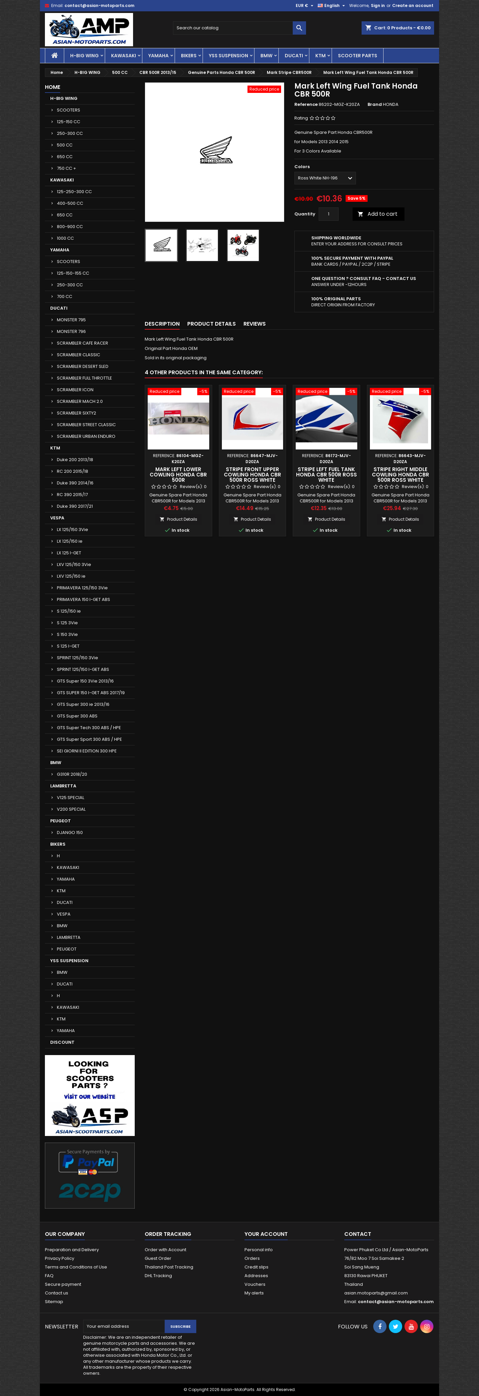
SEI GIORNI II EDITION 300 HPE (87, 751)
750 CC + (66, 168)
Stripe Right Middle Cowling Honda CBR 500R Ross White (400, 474)
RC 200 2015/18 (72, 471)
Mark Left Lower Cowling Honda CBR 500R (178, 474)
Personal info (258, 1250)
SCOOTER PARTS (357, 55)
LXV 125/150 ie (71, 576)
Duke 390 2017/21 (75, 506)
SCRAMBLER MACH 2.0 (80, 401)
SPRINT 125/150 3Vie (77, 658)
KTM (320, 55)
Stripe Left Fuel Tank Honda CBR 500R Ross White (326, 474)
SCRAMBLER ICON (75, 390)
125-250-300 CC (74, 191)
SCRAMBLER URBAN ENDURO (86, 436)
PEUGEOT (60, 821)
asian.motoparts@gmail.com (376, 1293)
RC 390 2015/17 (72, 494)
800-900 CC (70, 226)
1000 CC (65, 238)
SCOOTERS (68, 110)
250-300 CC (70, 133)
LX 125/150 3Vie (72, 529)
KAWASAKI (123, 55)
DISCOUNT (62, 1042)
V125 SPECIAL (70, 797)
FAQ (49, 1275)
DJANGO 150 (70, 832)
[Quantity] (329, 214)
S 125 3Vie (67, 623)
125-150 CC (68, 122)
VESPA (57, 518)
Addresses (256, 1275)
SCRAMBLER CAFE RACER (82, 343)
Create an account (412, 5)
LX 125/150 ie (69, 541)
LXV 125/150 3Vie (74, 564)
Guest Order (158, 1258)
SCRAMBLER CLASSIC (78, 355)
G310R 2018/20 (72, 774)
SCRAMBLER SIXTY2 (76, 413)
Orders (252, 1258)
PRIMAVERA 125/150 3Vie (82, 588)
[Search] (239, 28)
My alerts (254, 1293)
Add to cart (378, 214)
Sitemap (54, 1301)
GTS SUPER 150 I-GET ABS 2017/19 (91, 693)
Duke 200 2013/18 (75, 459)
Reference (306, 105)
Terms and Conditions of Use (76, 1267)
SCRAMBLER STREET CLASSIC (86, 424)
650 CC (65, 156)
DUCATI (294, 55)
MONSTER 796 (71, 331)
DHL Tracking (158, 1275)
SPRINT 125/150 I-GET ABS (83, 669)
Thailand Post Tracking (169, 1267)
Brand (375, 105)
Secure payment (63, 1284)
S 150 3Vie (67, 634)
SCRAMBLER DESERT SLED (82, 366)
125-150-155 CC (73, 273)
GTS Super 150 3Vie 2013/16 (85, 681)
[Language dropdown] (332, 5)
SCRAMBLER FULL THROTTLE (84, 378)
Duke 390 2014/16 (75, 483)
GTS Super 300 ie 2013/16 (83, 704)
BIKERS (189, 55)
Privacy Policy (59, 1258)
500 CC (65, 145)
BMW (266, 55)
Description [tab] (162, 324)
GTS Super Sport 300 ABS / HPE (89, 739)
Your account (266, 1234)
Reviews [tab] (254, 324)
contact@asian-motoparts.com (99, 5)
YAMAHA (158, 55)
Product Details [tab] (211, 324)
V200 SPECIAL (71, 809)
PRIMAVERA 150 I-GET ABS (83, 599)
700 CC (64, 296)
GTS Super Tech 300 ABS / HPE (89, 727)
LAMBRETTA (63, 786)
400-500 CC (70, 203)
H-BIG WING (84, 55)
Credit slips (256, 1267)
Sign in (378, 5)
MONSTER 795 (71, 320)
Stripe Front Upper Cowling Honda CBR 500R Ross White (252, 474)
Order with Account (165, 1250)
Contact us (56, 1293)
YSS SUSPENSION (228, 55)
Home (52, 87)
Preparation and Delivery (72, 1250)
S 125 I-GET (68, 646)
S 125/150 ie (69, 611)
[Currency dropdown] (305, 5)
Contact (357, 1234)
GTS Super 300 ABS (77, 716)
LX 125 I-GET (69, 553)
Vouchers (254, 1284)
